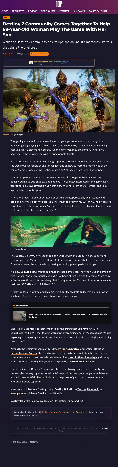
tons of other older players (83, 357)
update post (28, 271)
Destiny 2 (16, 401)
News (6, 17)
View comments (40, 54)
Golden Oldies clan (83, 361)
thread (72, 161)
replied (34, 328)
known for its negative (66, 349)
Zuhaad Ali (8, 53)
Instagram (16, 393)
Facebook (93, 389)
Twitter (81, 389)
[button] (5, 4)
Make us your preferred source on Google (62, 412)
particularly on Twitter (23, 353)
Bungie (25, 442)
